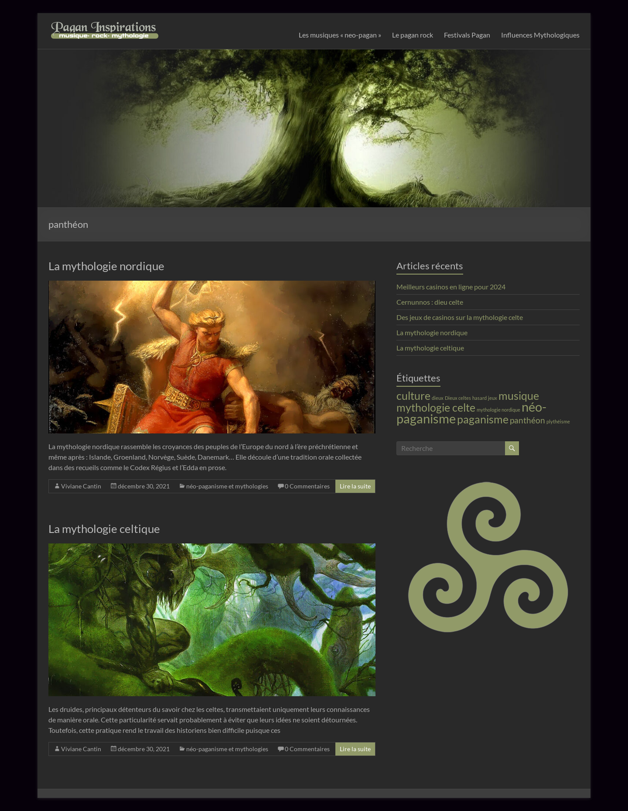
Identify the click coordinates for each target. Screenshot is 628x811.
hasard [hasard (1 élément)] (479, 398)
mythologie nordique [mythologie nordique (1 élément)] (498, 409)
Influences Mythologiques (540, 35)
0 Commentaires (307, 486)
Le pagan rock (412, 35)
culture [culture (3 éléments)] (413, 395)
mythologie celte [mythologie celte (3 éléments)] (435, 407)
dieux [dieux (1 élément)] (438, 398)
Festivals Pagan (467, 35)
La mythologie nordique (106, 266)
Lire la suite (355, 486)
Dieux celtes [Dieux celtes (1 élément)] (458, 398)
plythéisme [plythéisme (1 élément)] (558, 421)
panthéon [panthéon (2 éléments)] (527, 420)
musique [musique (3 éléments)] (518, 395)
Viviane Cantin (81, 486)
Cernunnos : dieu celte (429, 302)
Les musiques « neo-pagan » (340, 35)
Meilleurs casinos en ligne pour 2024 (450, 286)
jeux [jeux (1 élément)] (492, 398)
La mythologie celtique (104, 529)
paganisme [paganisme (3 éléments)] (483, 419)
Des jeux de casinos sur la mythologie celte (459, 317)
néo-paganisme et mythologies (227, 486)
